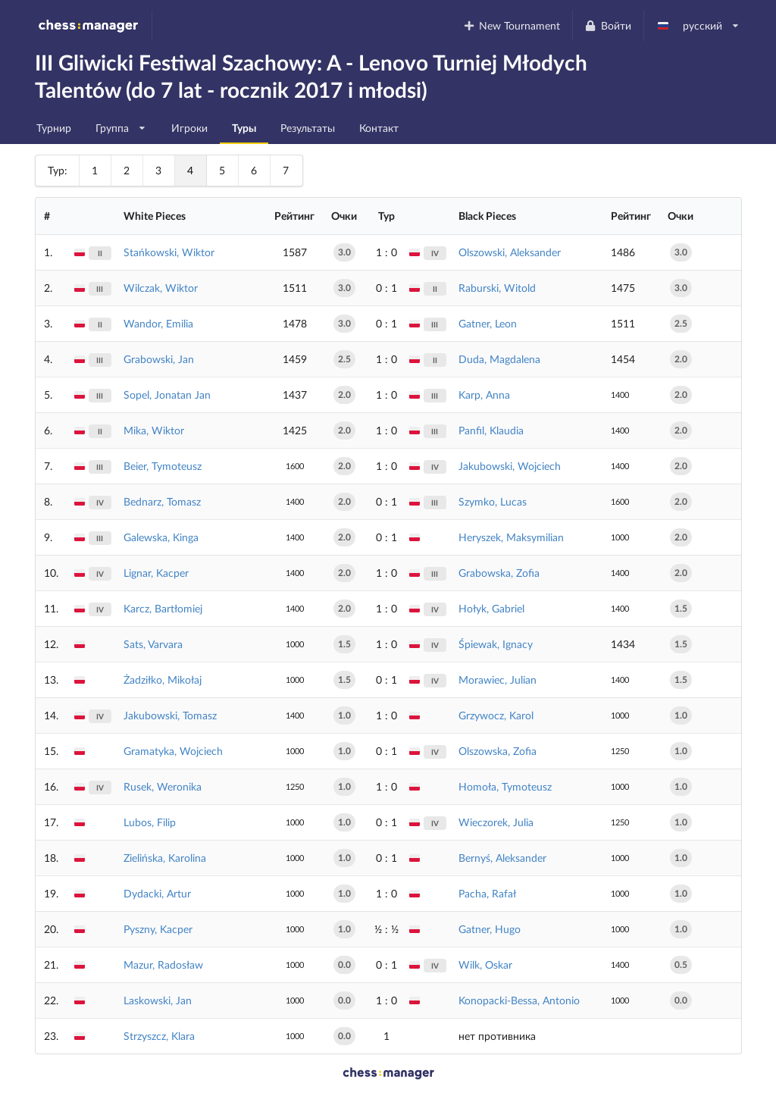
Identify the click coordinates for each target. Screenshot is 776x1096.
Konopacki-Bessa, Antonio (519, 1000)
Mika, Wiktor (154, 430)
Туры (244, 127)
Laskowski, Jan (158, 1000)
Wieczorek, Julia (496, 822)
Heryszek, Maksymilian (511, 537)
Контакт (379, 127)
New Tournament (511, 25)
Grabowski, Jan (159, 358)
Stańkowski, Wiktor (169, 252)
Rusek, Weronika (163, 786)
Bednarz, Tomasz (162, 501)
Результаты (307, 127)
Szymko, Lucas (492, 501)
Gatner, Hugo (489, 928)
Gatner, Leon (487, 323)
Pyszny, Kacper (158, 928)
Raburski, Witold (497, 287)
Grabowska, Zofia (499, 572)
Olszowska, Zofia (497, 750)
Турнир (53, 127)
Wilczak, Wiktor (161, 287)
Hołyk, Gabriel (491, 608)
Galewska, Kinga (161, 537)
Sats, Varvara (153, 643)
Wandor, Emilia (158, 323)
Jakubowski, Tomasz (170, 715)
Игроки (189, 127)
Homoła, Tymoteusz (505, 786)
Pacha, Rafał (487, 893)
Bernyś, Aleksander (502, 857)
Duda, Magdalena (499, 358)
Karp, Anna (484, 394)
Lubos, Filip (150, 822)
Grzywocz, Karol (496, 715)
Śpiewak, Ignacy (495, 643)
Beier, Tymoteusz (163, 465)
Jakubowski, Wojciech (509, 465)
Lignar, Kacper (156, 572)
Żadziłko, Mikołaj (163, 679)
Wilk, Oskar (485, 964)
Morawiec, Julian (497, 679)
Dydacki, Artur (157, 893)
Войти (607, 25)
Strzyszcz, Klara (159, 1035)
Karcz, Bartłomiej (163, 608)
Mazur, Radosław (163, 964)
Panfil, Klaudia (491, 430)
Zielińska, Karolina (165, 857)
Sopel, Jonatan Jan (167, 394)
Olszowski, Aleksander (509, 252)
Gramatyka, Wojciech (173, 750)
